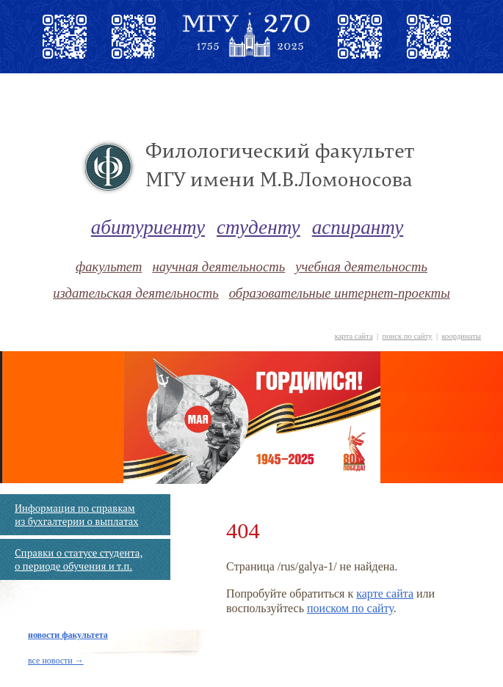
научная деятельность (218, 266)
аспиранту (358, 227)
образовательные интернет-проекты (339, 293)
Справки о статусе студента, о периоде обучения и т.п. (78, 559)
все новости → (56, 660)
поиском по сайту (350, 608)
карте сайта (384, 593)
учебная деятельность (361, 266)
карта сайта (354, 336)
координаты (461, 336)
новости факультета (68, 635)
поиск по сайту (407, 336)
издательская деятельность (136, 293)
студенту (258, 227)
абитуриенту (148, 227)
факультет (109, 266)
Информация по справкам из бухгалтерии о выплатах (76, 515)
